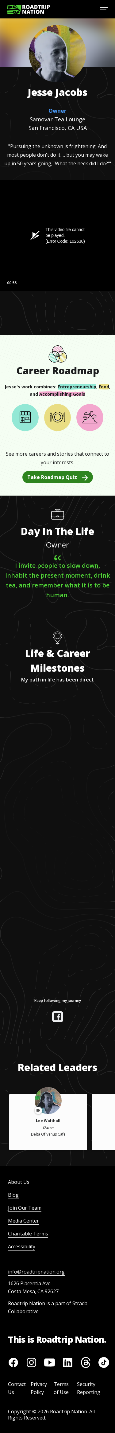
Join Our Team (24, 1207)
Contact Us (17, 1388)
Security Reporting (88, 1388)
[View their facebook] (57, 1016)
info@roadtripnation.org (36, 1271)
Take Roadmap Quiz (57, 477)
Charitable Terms (28, 1233)
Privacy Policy (39, 1388)
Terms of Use (61, 1388)
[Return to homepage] (28, 9)
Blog (13, 1195)
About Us (18, 1182)
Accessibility (21, 1246)
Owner (57, 110)
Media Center (23, 1220)
